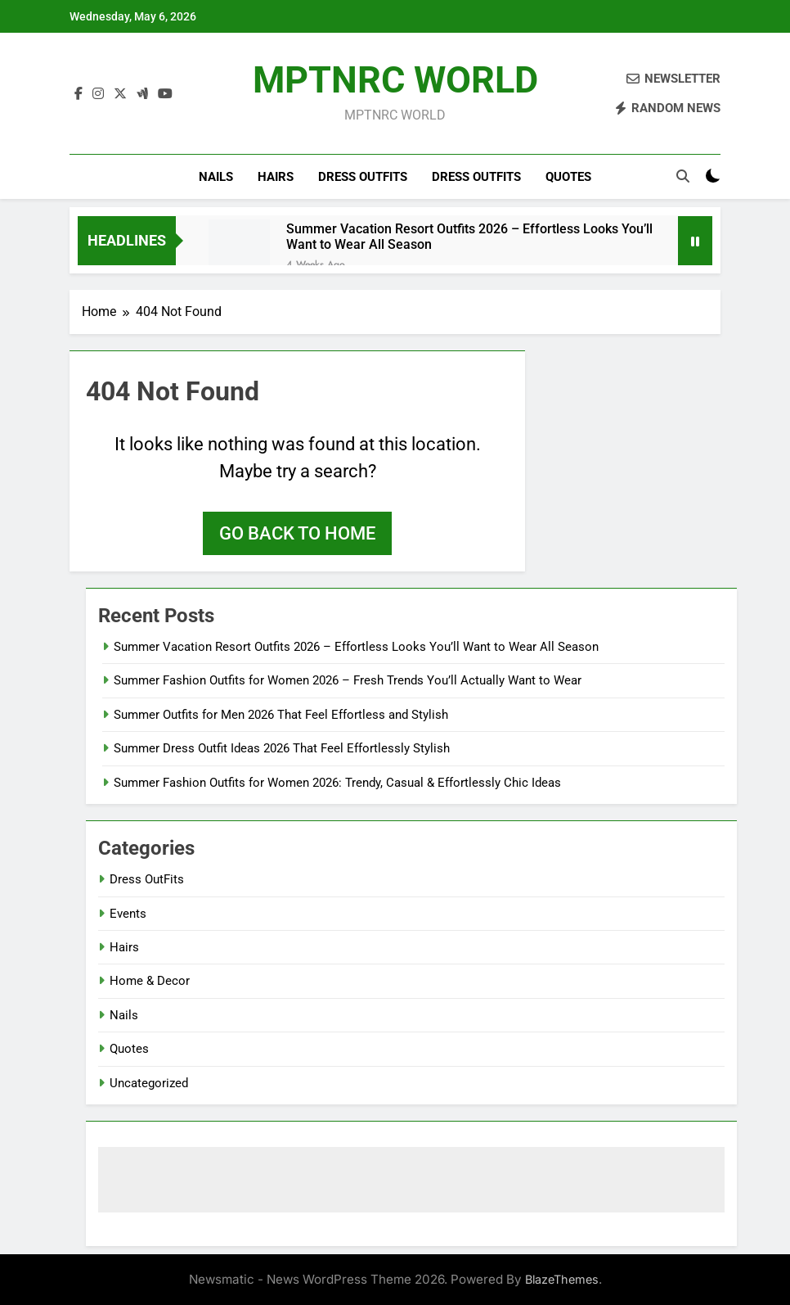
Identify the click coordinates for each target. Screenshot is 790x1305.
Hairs (276, 176)
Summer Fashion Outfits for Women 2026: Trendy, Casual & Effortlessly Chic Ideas (337, 782)
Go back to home (297, 533)
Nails (216, 176)
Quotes (568, 176)
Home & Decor (150, 980)
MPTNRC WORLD (395, 80)
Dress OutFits (362, 176)
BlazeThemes (562, 1279)
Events (128, 913)
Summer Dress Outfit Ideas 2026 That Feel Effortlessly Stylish (282, 748)
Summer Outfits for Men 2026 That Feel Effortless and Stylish (281, 714)
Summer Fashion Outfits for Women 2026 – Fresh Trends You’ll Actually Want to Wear (347, 680)
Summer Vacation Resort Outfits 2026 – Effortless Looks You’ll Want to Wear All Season (469, 236)
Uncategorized (149, 1083)
